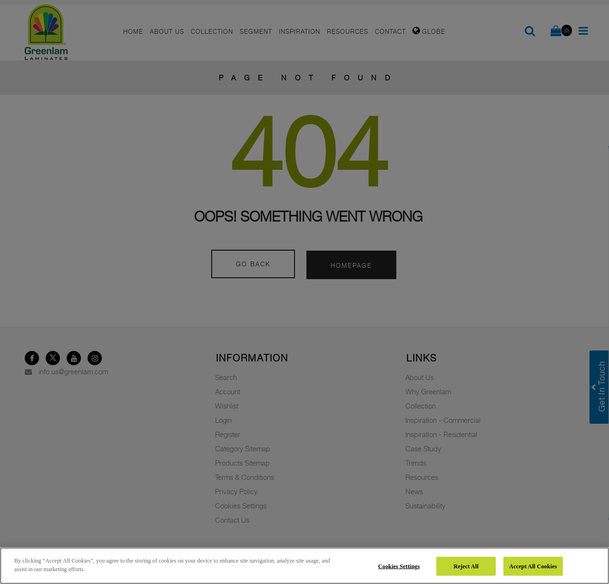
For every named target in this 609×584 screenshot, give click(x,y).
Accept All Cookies (533, 566)
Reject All (465, 566)
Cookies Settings (399, 566)
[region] (304, 565)
